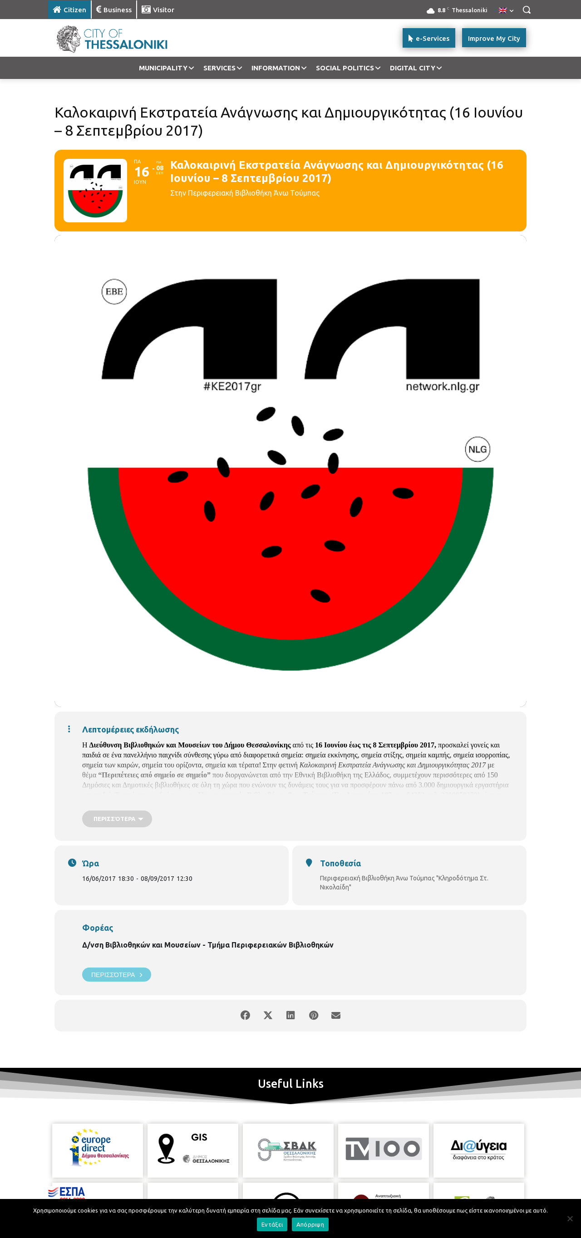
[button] (526, 9)
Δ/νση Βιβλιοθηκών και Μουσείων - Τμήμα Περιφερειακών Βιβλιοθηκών (208, 945)
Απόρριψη (310, 1224)
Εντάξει (272, 1224)
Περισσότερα (116, 974)
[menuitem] (506, 11)
